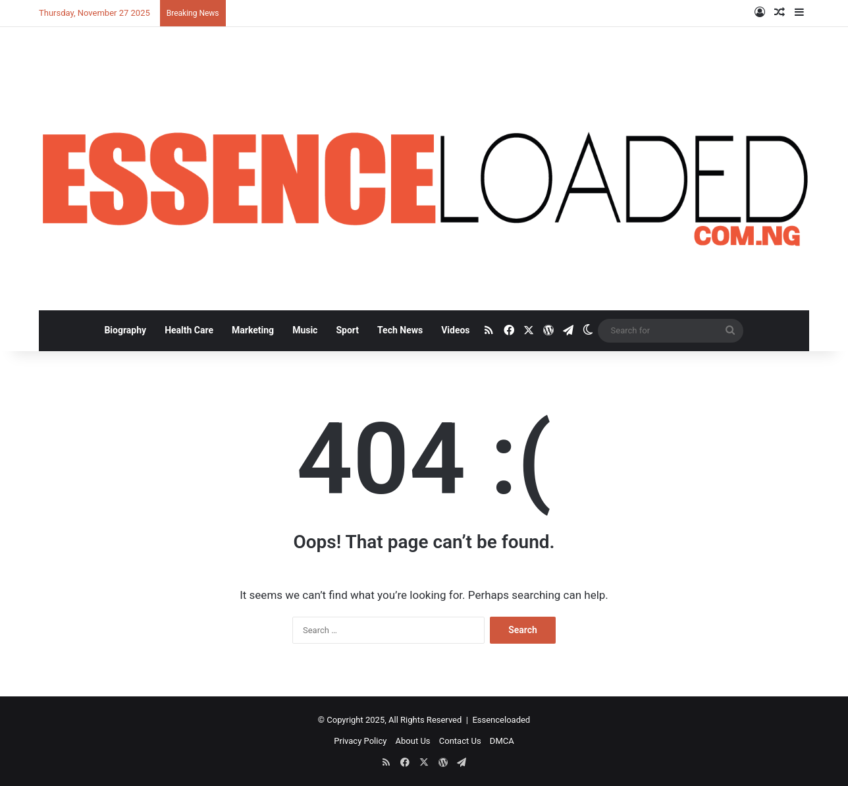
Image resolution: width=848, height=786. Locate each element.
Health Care (189, 330)
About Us (413, 741)
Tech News (400, 330)
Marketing (253, 330)
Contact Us (460, 741)
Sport (347, 330)
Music (304, 330)
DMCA (502, 741)
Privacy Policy (360, 741)
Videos (455, 330)
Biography (125, 330)
